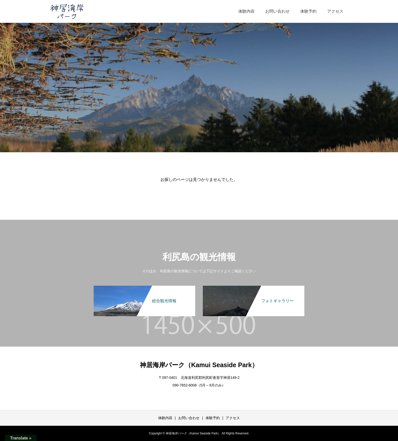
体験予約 (308, 11)
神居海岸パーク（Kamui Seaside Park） (199, 364)
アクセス (335, 11)
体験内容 (246, 11)
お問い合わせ (277, 11)
